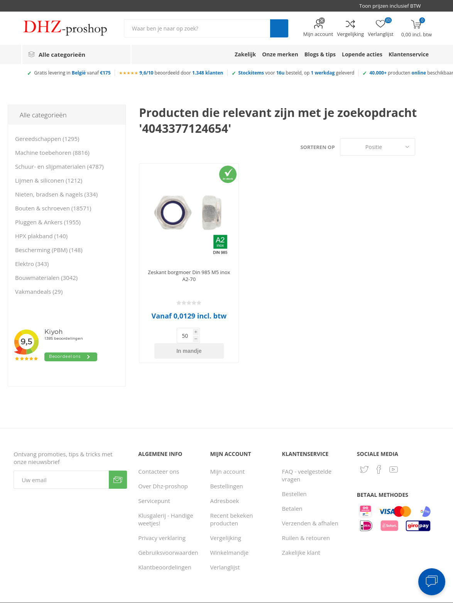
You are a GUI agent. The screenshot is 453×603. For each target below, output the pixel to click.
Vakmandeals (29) (39, 291)
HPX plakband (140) (41, 236)
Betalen (292, 493)
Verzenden (118, 464)
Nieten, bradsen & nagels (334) (56, 194)
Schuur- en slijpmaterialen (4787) (59, 166)
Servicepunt (154, 485)
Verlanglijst (225, 552)
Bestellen (294, 478)
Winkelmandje (229, 537)
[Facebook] (379, 454)
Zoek (279, 28)
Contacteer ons (158, 456)
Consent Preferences (332, 596)
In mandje (201, 335)
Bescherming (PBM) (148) (49, 250)
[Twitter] (364, 454)
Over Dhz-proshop (163, 470)
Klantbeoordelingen (164, 552)
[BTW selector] (393, 6)
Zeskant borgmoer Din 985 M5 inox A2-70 (189, 276)
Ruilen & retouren (306, 522)
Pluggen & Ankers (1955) (48, 222)
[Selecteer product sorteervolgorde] (377, 147)
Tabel (425, 147)
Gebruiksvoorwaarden (168, 537)
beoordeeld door (181, 72)
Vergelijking (350, 33)
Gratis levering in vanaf (72, 72)
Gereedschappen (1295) (47, 138)
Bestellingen (226, 470)
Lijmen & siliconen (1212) (48, 180)
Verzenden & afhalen (310, 508)
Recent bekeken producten (231, 504)
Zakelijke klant (301, 537)
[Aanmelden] (61, 464)
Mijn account (318, 33)
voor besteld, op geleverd (296, 72)
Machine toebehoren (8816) (52, 152)
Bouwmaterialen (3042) (46, 277)
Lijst (439, 147)
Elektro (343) (32, 264)
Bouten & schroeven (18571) (53, 208)
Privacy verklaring (162, 522)
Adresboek (224, 485)
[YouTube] (393, 454)
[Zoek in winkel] (197, 28)
